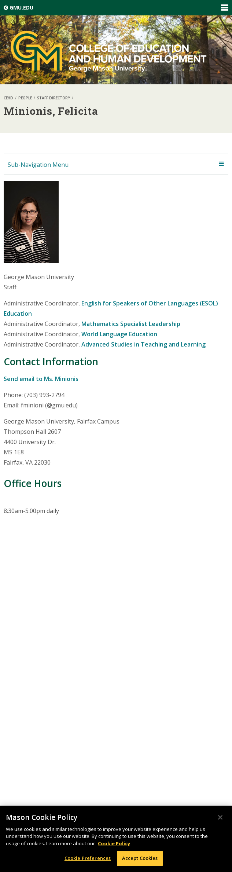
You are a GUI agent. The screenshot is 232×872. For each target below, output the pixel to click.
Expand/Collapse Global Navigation (224, 7)
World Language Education (119, 334)
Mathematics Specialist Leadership (130, 324)
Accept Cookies (140, 858)
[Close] (220, 817)
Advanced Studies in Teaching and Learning (143, 344)
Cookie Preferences (88, 858)
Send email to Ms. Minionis (41, 379)
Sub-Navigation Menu (38, 165)
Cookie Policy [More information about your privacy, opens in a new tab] (114, 843)
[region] (116, 839)
